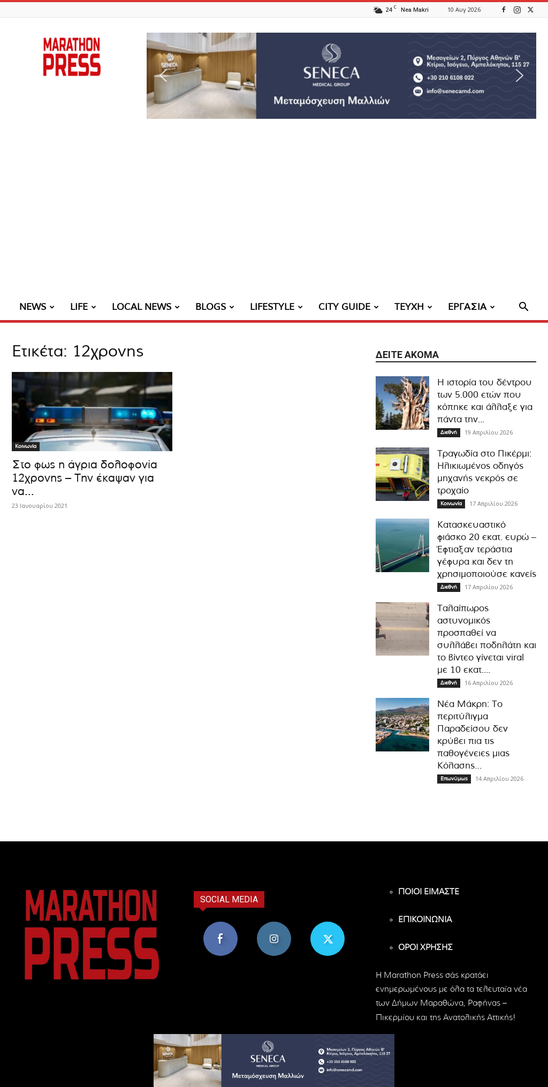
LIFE (83, 306)
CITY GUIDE (348, 306)
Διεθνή (448, 432)
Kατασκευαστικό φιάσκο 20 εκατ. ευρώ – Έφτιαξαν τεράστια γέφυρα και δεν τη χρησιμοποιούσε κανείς (486, 549)
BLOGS (214, 306)
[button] (341, 76)
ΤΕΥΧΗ (413, 306)
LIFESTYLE (276, 306)
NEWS (37, 306)
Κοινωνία (25, 446)
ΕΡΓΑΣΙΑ (471, 306)
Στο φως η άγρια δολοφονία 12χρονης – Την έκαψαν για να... (84, 478)
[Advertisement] (274, 214)
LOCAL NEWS (146, 306)
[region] (341, 76)
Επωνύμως (454, 778)
